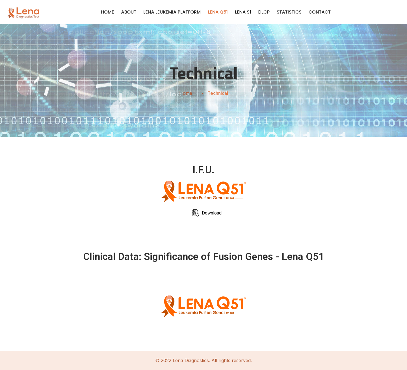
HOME (107, 12)
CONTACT (320, 12)
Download (212, 213)
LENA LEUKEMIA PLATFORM (172, 12)
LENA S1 (243, 12)
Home (185, 93)
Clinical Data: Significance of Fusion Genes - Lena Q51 (203, 256)
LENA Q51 (218, 12)
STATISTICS (289, 12)
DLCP (264, 12)
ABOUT (129, 12)
